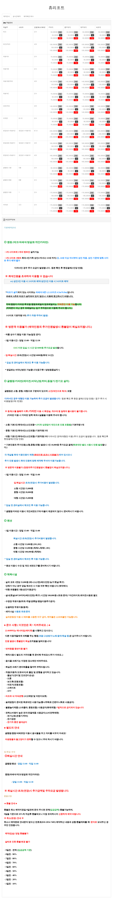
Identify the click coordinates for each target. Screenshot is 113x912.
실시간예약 (17, 16)
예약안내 (6, 16)
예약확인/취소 (29, 16)
